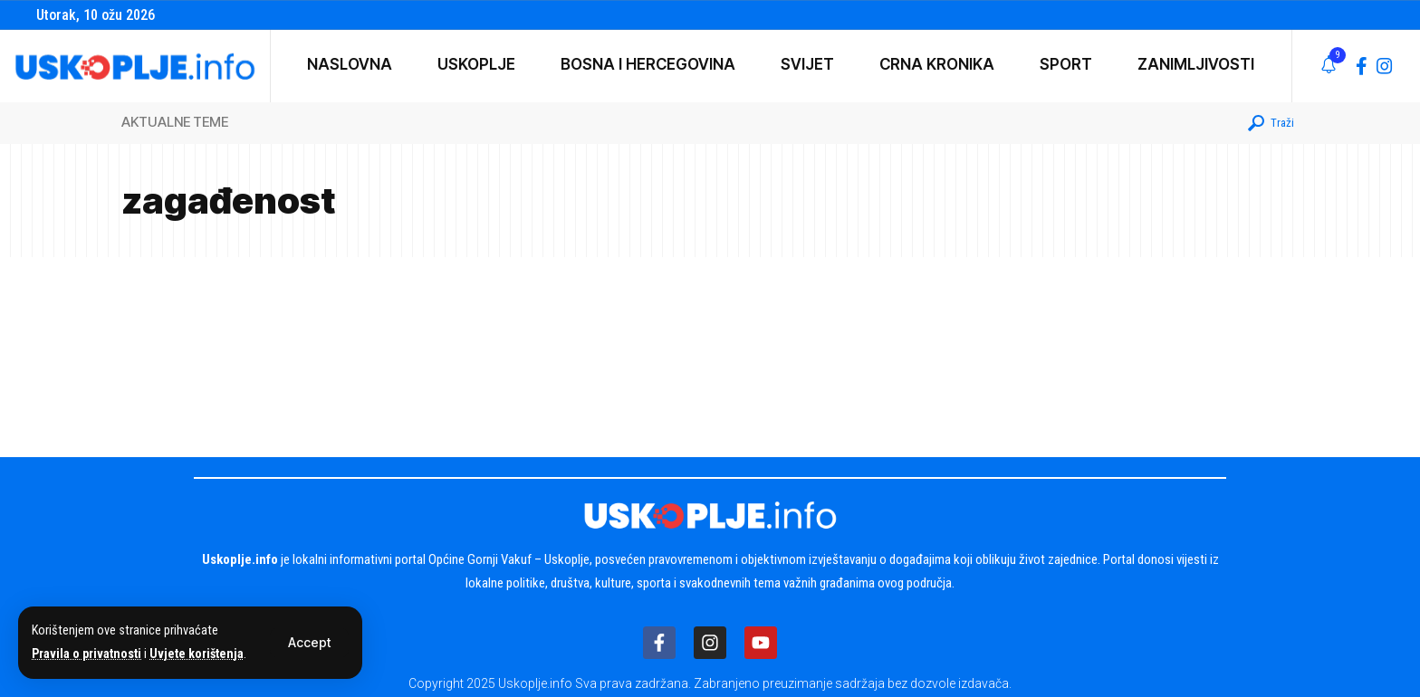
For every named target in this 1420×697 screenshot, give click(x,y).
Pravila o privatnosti (88, 654)
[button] (309, 643)
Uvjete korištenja (200, 654)
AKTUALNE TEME (174, 121)
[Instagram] (1384, 66)
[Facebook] (1361, 66)
